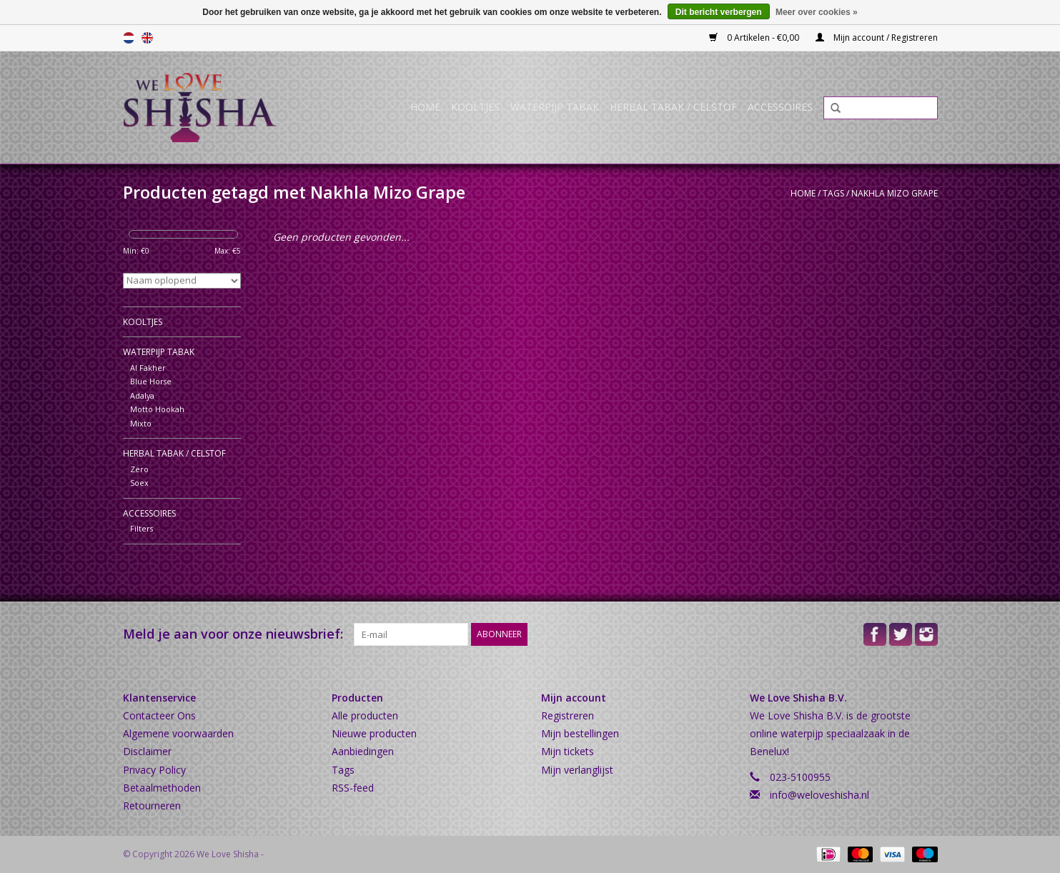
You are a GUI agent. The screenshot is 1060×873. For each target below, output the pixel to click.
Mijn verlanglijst (577, 770)
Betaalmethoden (162, 787)
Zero (139, 469)
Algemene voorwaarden (178, 733)
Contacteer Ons (159, 715)
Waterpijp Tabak (554, 107)
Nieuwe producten (374, 733)
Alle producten (365, 715)
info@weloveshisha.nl (819, 795)
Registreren (567, 715)
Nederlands (128, 38)
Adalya (142, 395)
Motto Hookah (157, 409)
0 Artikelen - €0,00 (755, 37)
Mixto (141, 423)
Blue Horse (151, 381)
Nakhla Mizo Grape (894, 193)
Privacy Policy (154, 770)
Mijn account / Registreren (877, 37)
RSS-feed (353, 787)
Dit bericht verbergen (718, 12)
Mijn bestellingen (580, 733)
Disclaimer (147, 751)
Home (425, 107)
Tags (833, 193)
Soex (139, 482)
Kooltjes (475, 107)
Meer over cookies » (817, 12)
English (147, 38)
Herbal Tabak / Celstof (673, 107)
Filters (141, 528)
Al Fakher (148, 367)
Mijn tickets (567, 751)
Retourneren (152, 805)
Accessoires (780, 107)
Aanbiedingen (363, 751)
